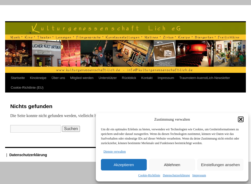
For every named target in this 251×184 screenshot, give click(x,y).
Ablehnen (172, 165)
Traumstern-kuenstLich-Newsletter (204, 78)
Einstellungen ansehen (220, 165)
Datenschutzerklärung (176, 175)
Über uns (58, 78)
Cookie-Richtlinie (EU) (27, 87)
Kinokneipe (38, 78)
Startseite (18, 78)
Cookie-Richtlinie (149, 175)
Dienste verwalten (114, 151)
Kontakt (146, 78)
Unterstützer (108, 78)
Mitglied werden (81, 78)
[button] (240, 119)
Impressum (199, 175)
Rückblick (129, 78)
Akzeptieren (124, 165)
